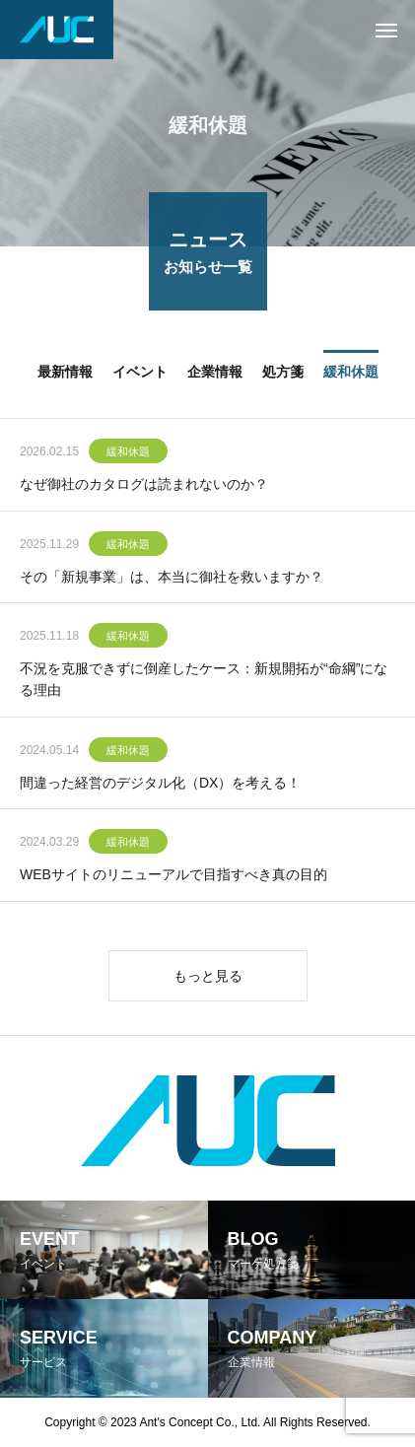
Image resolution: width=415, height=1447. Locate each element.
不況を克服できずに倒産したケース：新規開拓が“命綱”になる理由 (203, 680)
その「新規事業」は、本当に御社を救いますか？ (171, 578)
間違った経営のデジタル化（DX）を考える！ (160, 784)
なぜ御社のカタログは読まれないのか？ (144, 485)
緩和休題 (128, 452)
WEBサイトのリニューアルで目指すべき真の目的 (173, 875)
